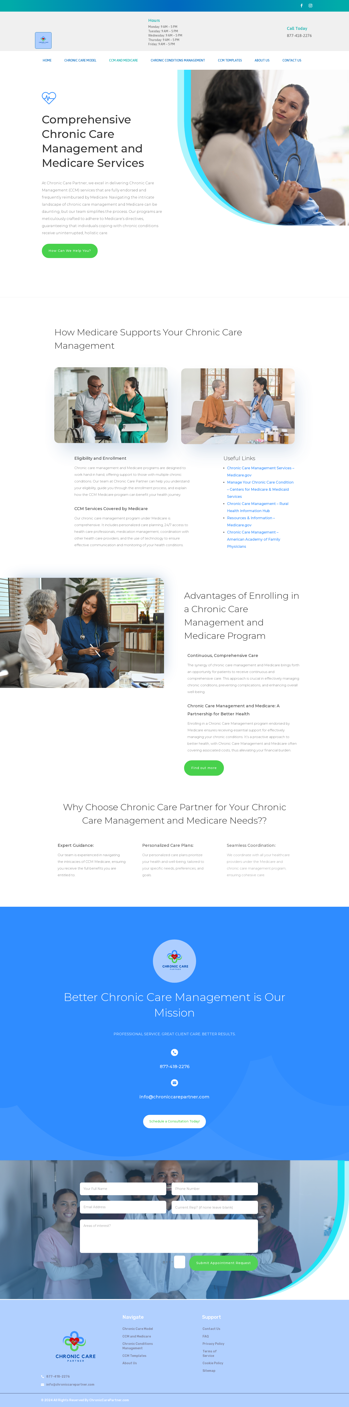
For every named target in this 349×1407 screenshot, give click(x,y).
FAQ (206, 1336)
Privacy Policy (213, 1344)
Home (47, 60)
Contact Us (291, 60)
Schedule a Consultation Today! (174, 1121)
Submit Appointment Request (223, 1251)
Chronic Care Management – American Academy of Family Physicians (253, 539)
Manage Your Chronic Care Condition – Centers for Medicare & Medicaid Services (260, 489)
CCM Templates (230, 60)
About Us (262, 60)
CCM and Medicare (123, 60)
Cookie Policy (213, 1363)
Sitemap (209, 1371)
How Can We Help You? (70, 251)
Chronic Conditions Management (178, 60)
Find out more (204, 768)
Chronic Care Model (80, 60)
